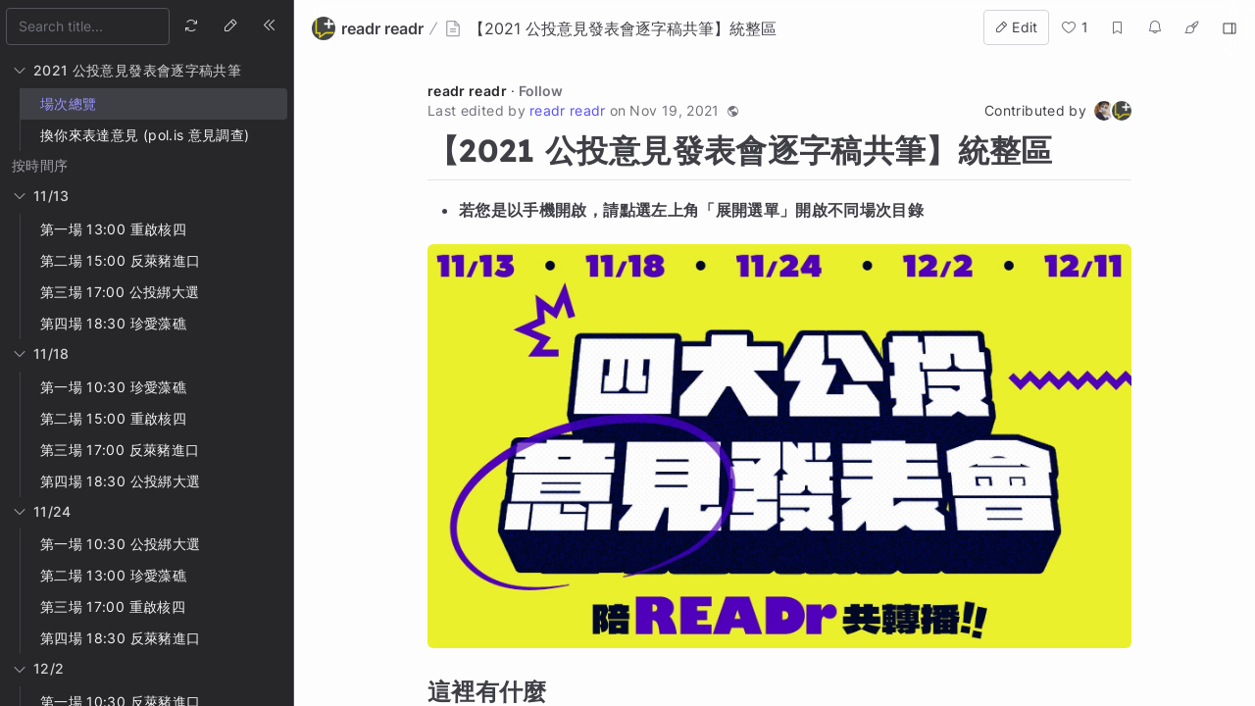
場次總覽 (68, 103)
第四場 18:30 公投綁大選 (120, 481)
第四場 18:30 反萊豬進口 (120, 638)
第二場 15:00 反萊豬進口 (120, 260)
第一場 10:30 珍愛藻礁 (113, 386)
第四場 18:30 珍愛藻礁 (113, 323)
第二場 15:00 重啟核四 (113, 418)
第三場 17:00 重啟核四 (112, 606)
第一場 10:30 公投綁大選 (120, 543)
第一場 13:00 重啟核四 (113, 229)
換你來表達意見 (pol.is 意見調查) (144, 134)
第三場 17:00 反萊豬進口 (119, 449)
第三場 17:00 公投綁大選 (119, 291)
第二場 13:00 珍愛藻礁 (113, 575)
